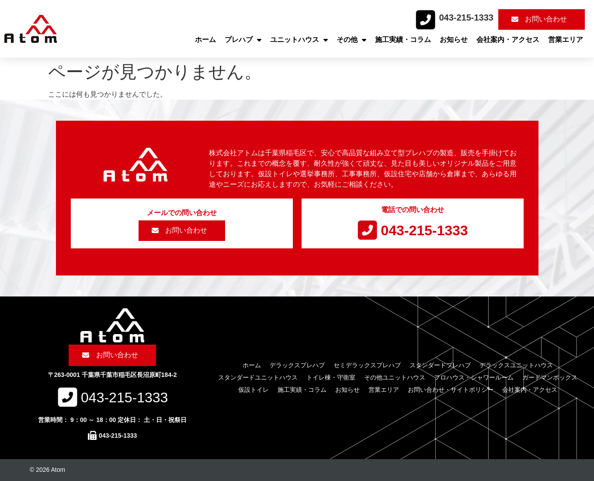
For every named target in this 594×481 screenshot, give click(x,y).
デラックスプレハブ (297, 365)
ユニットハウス (299, 40)
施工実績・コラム (403, 39)
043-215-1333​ (466, 17)
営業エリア (565, 39)
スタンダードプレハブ (440, 365)
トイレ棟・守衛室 (330, 377)
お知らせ (454, 39)
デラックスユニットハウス (516, 365)
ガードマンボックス (549, 377)
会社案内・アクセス (507, 39)
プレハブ (243, 40)
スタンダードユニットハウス (258, 377)
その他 (351, 40)
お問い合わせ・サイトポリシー (450, 389)
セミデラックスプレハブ (367, 365)
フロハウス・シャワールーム (474, 377)
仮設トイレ (253, 389)
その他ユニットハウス (394, 377)
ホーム (205, 39)
